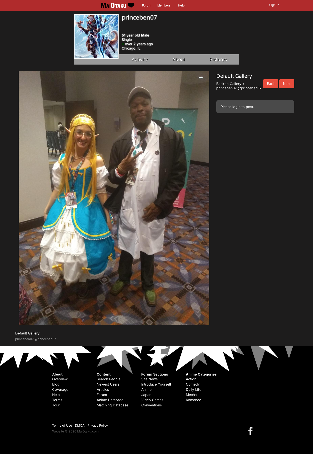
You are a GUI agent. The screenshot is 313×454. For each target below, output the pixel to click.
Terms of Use (62, 425)
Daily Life (193, 389)
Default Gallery (27, 333)
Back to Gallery (228, 83)
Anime (146, 389)
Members (164, 5)
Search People (108, 379)
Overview (60, 379)
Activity (140, 59)
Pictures (218, 59)
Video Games (152, 400)
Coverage (60, 389)
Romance (193, 400)
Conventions (151, 405)
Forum (146, 5)
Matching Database (112, 405)
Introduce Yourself (156, 384)
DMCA (80, 425)
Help (181, 5)
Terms (57, 400)
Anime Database (110, 400)
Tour (56, 405)
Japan (146, 394)
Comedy (193, 384)
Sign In (274, 5)
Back (271, 83)
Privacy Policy (98, 425)
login (236, 107)
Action (191, 379)
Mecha (191, 394)
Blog (56, 384)
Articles (103, 389)
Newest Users (108, 384)
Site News (149, 379)
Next (287, 83)
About (178, 59)
